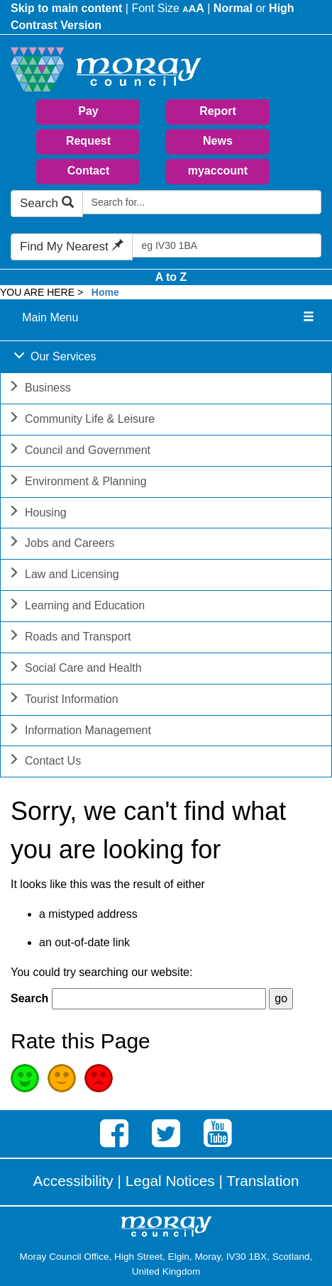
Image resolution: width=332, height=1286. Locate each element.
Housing (37, 514)
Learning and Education (76, 607)
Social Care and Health (75, 669)
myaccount (218, 171)
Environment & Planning (77, 483)
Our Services (54, 358)
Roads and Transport (69, 638)
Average (62, 1078)
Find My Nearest (71, 246)
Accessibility (73, 1181)
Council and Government (79, 451)
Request (88, 141)
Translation (262, 1181)
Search (47, 203)
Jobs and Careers (61, 544)
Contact (88, 171)
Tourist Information (63, 700)
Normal (233, 8)
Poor (98, 1078)
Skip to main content (66, 8)
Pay (88, 111)
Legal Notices (170, 1181)
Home (105, 292)
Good (25, 1078)
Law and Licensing (63, 575)
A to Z (171, 277)
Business (39, 389)
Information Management (79, 732)
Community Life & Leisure (81, 420)
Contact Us (44, 762)
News (218, 141)
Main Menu (50, 317)
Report (217, 111)
